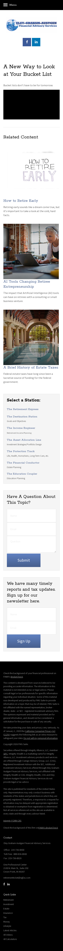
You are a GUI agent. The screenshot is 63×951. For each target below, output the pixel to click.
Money (6, 921)
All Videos (8, 934)
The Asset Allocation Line (24, 440)
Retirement (8, 899)
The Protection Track (21, 451)
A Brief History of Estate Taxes (30, 367)
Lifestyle (7, 926)
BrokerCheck (17, 676)
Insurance (8, 912)
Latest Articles (9, 930)
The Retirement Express (22, 409)
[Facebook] (4, 884)
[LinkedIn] (8, 884)
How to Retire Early (20, 200)
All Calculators (10, 939)
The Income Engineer (21, 428)
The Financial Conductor (23, 463)
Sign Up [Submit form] (23, 641)
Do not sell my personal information (41, 738)
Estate (6, 908)
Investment (8, 904)
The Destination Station (22, 416)
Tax (5, 917)
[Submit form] (23, 560)
